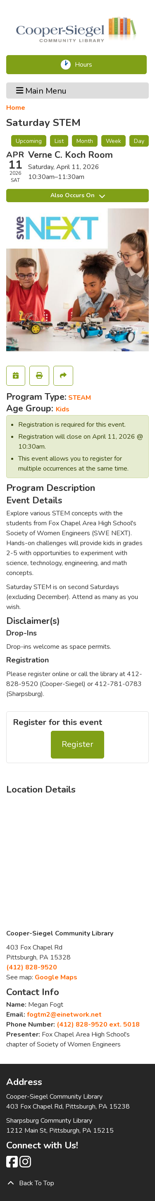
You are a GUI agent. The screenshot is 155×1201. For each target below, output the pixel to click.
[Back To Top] (77, 1183)
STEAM (79, 397)
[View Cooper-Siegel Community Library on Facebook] (12, 1164)
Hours (86, 65)
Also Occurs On (77, 195)
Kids (62, 409)
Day (139, 141)
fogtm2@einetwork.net (64, 1014)
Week (113, 141)
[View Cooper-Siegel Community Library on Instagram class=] (25, 1164)
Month (84, 141)
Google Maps (56, 977)
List (59, 141)
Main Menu (41, 90)
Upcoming (29, 141)
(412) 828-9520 (31, 967)
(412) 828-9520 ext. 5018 (98, 1024)
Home (15, 107)
